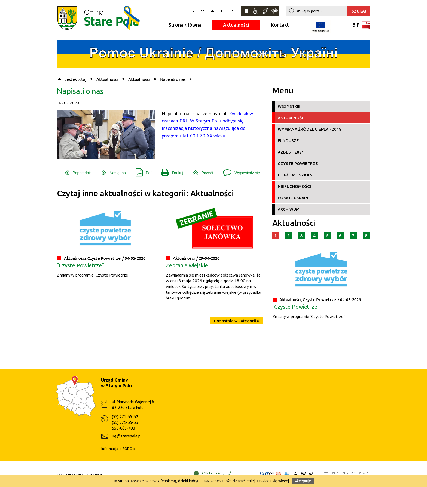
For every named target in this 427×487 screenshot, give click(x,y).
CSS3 (354, 473)
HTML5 (343, 473)
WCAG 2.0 (364, 473)
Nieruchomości (294, 186)
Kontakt (280, 24)
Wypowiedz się (239, 171)
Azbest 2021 (291, 152)
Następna (111, 171)
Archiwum (289, 209)
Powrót (201, 171)
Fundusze (288, 140)
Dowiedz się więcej (273, 481)
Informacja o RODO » (118, 448)
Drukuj (170, 171)
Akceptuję (302, 481)
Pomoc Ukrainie (295, 197)
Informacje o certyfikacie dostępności (213, 475)
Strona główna (185, 24)
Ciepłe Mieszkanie (297, 175)
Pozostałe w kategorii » (236, 320)
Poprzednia (76, 171)
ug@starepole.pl (127, 436)
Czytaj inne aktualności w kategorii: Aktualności (145, 193)
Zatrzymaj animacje (246, 11)
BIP (356, 25)
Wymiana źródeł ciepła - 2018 (309, 129)
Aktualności (236, 24)
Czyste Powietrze (298, 163)
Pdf (141, 171)
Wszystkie (289, 106)
